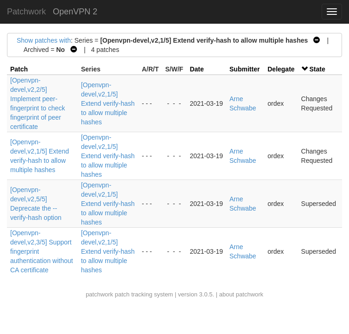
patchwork (99, 294)
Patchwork (26, 11)
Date (196, 69)
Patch (19, 69)
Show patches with (44, 40)
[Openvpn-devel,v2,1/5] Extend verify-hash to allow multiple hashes (108, 103)
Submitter (244, 69)
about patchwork (241, 294)
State (317, 69)
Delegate (280, 69)
